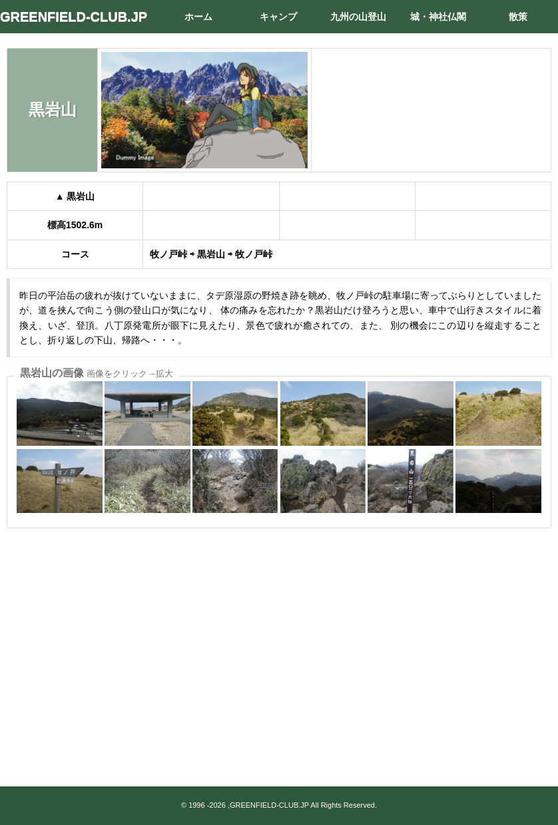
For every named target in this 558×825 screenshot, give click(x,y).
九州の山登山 (358, 16)
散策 (518, 16)
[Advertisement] (279, 640)
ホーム (198, 16)
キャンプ (278, 16)
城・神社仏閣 (438, 16)
